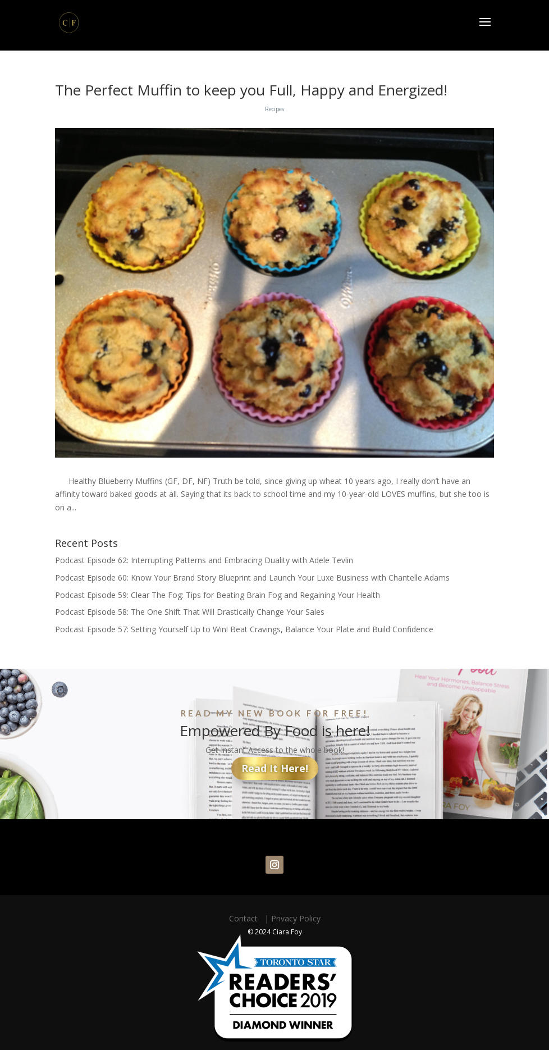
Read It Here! (274, 768)
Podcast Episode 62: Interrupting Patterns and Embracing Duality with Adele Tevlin (204, 560)
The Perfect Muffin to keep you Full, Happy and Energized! (251, 90)
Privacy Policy (296, 918)
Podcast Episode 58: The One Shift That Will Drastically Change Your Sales (189, 611)
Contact (245, 918)
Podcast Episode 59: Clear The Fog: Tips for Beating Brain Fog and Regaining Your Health (217, 595)
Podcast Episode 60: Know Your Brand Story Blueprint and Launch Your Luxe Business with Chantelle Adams (252, 577)
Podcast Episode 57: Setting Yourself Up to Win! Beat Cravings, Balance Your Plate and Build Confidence (244, 629)
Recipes (274, 109)
